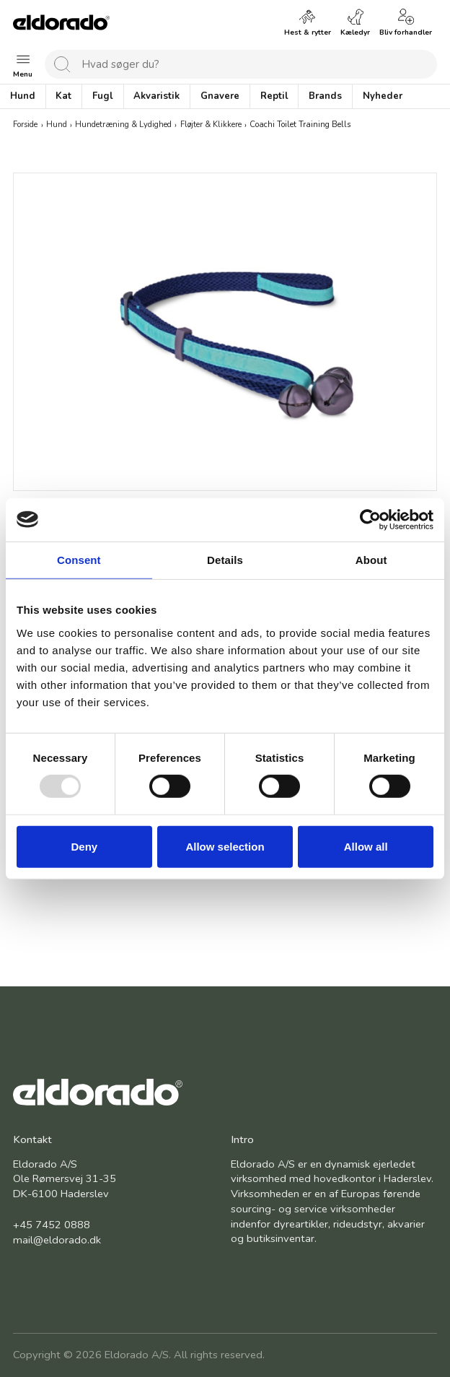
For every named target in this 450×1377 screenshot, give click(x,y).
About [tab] (371, 559)
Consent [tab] (79, 559)
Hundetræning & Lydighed (123, 125)
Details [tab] (225, 559)
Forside (25, 125)
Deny (84, 846)
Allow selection (224, 846)
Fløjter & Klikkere (211, 125)
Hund (56, 125)
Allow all (366, 846)
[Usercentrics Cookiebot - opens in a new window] (370, 519)
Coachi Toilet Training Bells (300, 125)
